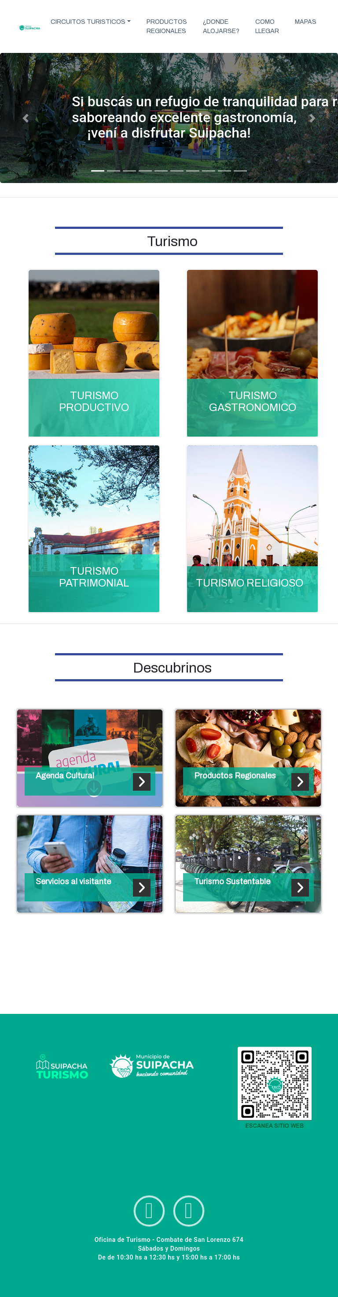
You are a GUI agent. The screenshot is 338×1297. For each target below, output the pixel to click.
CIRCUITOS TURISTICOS (88, 22)
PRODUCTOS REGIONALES (167, 26)
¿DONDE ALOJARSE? (221, 26)
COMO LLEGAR (267, 26)
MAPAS (305, 22)
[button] (25, 118)
